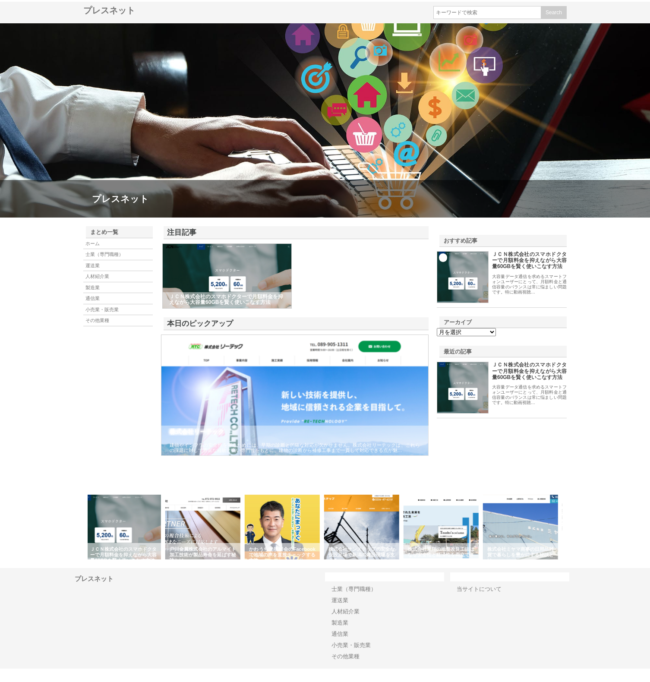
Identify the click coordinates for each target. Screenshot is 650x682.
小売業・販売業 (102, 309)
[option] (127, 527)
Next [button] (569, 527)
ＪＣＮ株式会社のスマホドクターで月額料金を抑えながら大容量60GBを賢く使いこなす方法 (529, 260)
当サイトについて (479, 589)
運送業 (92, 265)
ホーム (92, 243)
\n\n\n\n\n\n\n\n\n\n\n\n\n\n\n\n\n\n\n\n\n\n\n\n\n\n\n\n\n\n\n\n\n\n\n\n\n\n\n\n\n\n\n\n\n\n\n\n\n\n (466, 332)
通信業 (92, 298)
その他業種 (97, 320)
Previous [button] (81, 527)
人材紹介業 (97, 276)
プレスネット (109, 10)
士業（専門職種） (104, 254)
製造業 (92, 287)
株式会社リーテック (197, 431)
